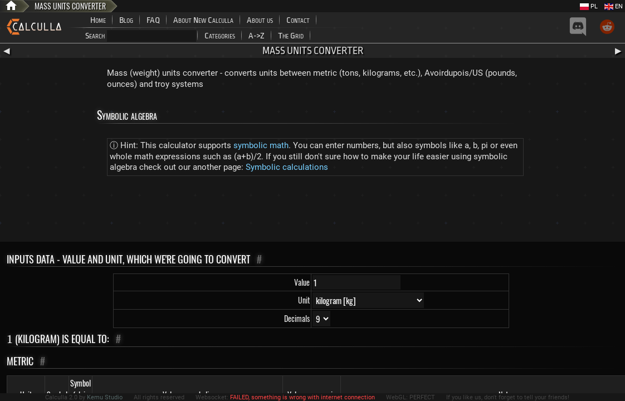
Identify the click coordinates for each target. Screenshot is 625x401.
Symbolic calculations (287, 167)
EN (613, 6)
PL (589, 6)
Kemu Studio (105, 397)
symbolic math (261, 145)
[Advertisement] (312, 211)
